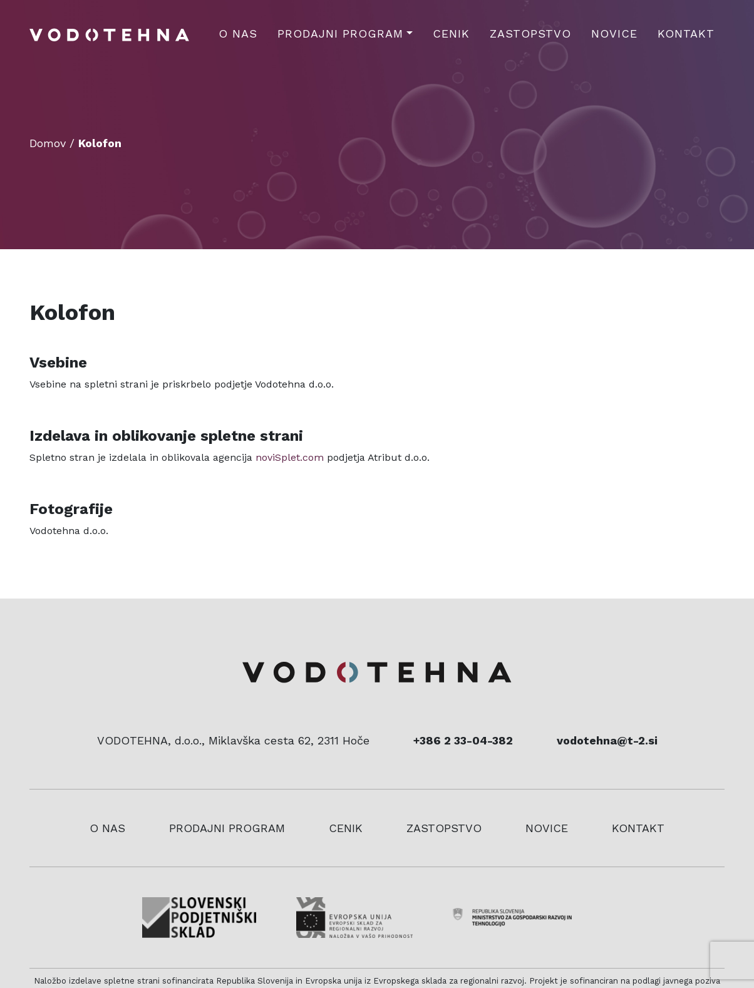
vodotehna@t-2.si (607, 740)
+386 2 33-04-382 (463, 740)
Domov (47, 143)
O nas (238, 33)
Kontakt (686, 33)
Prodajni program (340, 33)
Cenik (451, 33)
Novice (614, 33)
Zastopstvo (530, 33)
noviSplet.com (290, 457)
